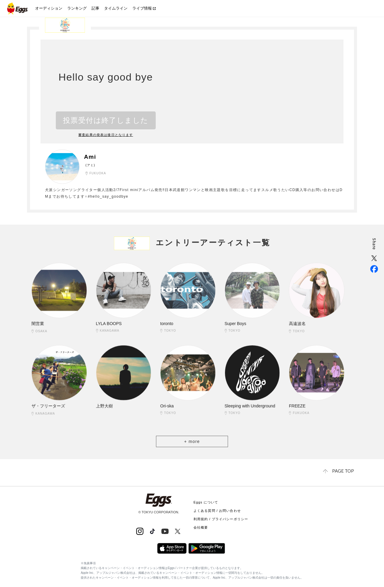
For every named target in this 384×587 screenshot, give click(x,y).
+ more (192, 441)
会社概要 (201, 527)
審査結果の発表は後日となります (106, 135)
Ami (90, 157)
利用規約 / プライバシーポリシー (221, 518)
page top (343, 470)
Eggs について (206, 501)
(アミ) (90, 165)
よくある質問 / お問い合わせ (217, 510)
